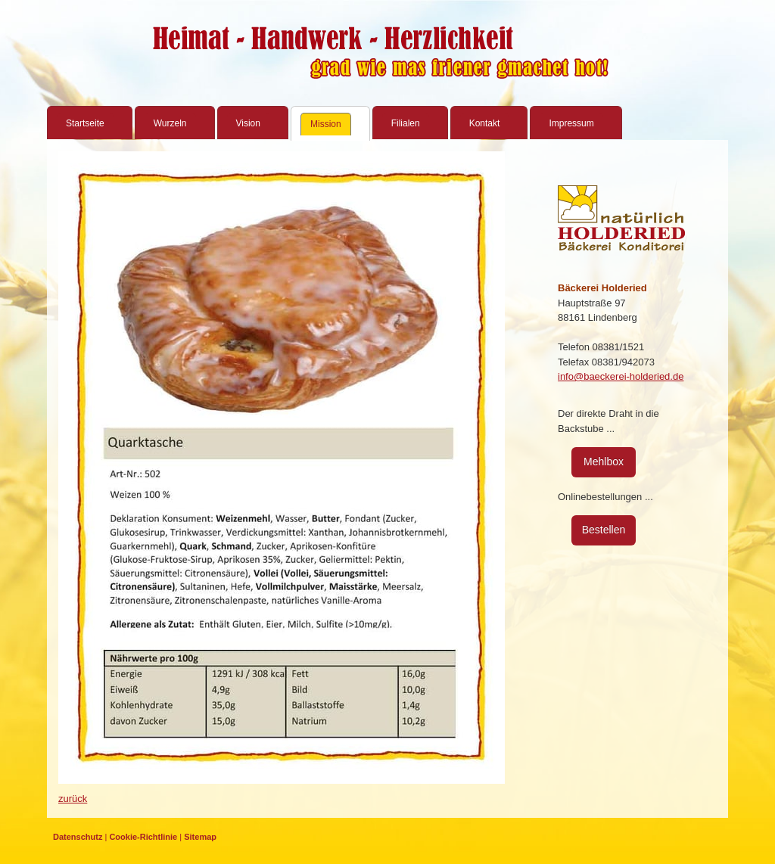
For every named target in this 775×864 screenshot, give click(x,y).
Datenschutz (77, 836)
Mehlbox (604, 461)
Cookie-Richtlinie (143, 836)
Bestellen (604, 530)
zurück (72, 798)
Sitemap (200, 836)
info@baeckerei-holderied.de (620, 376)
